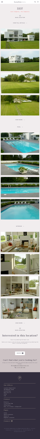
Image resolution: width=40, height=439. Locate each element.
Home (5, 413)
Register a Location (9, 417)
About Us (6, 416)
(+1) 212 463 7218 (20, 367)
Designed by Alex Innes (19, 431)
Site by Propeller (27, 430)
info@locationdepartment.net (20, 365)
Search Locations (8, 414)
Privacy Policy (17, 430)
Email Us (6, 402)
